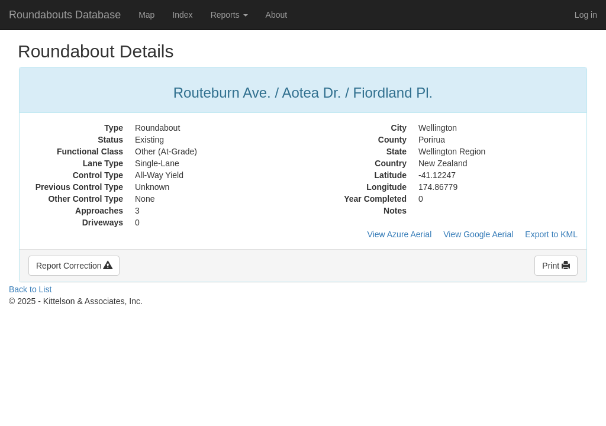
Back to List (30, 289)
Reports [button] (229, 15)
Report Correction (74, 265)
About (277, 15)
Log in (586, 15)
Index (182, 15)
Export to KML (551, 234)
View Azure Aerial (400, 234)
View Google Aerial (478, 234)
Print (556, 265)
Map (146, 15)
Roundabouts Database (65, 15)
